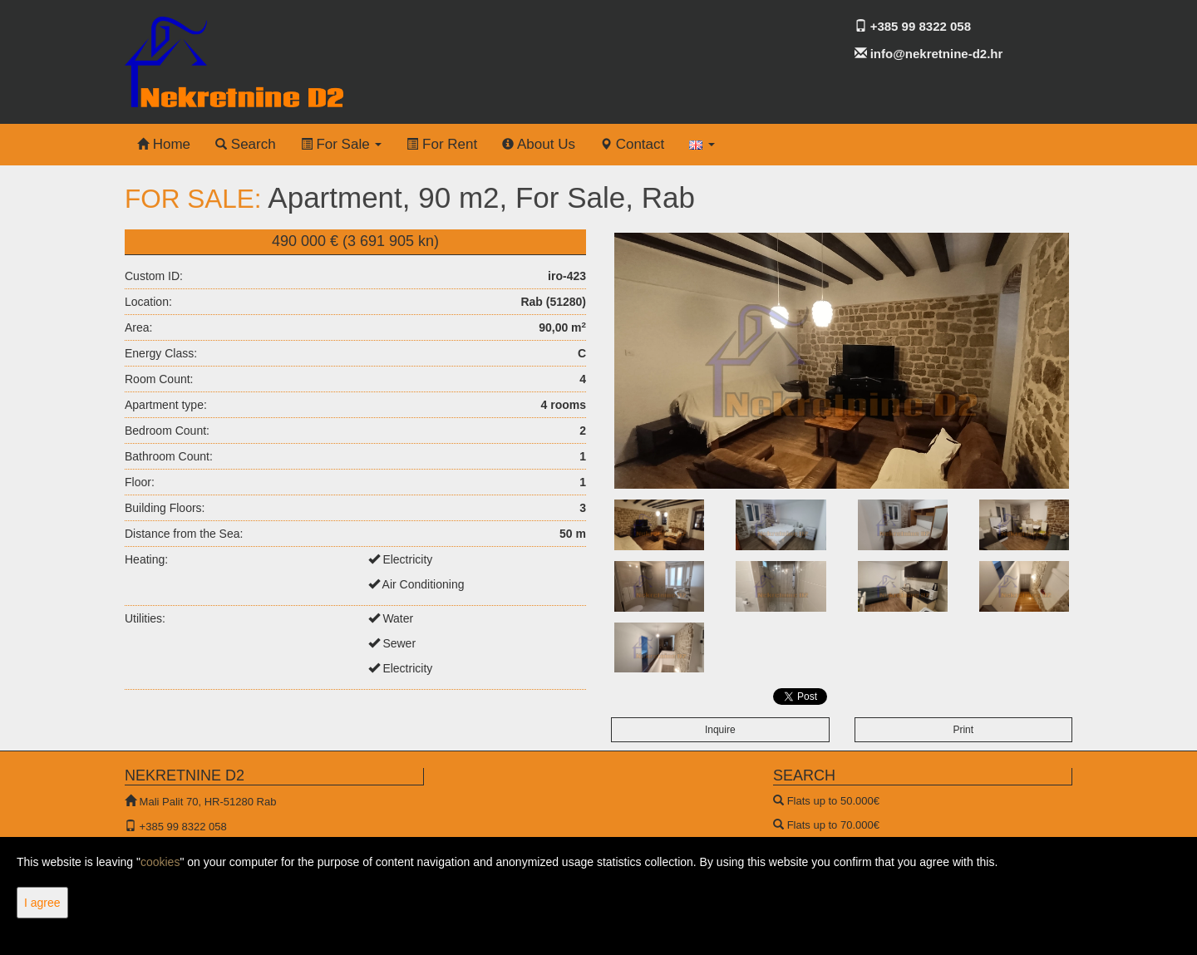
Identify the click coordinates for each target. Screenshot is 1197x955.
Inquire (720, 730)
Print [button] (963, 730)
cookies (160, 862)
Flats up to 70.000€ (833, 825)
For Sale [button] (341, 144)
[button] (702, 144)
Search (245, 144)
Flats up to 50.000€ (833, 801)
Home (163, 144)
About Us (538, 144)
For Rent (441, 144)
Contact (632, 144)
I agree (42, 902)
